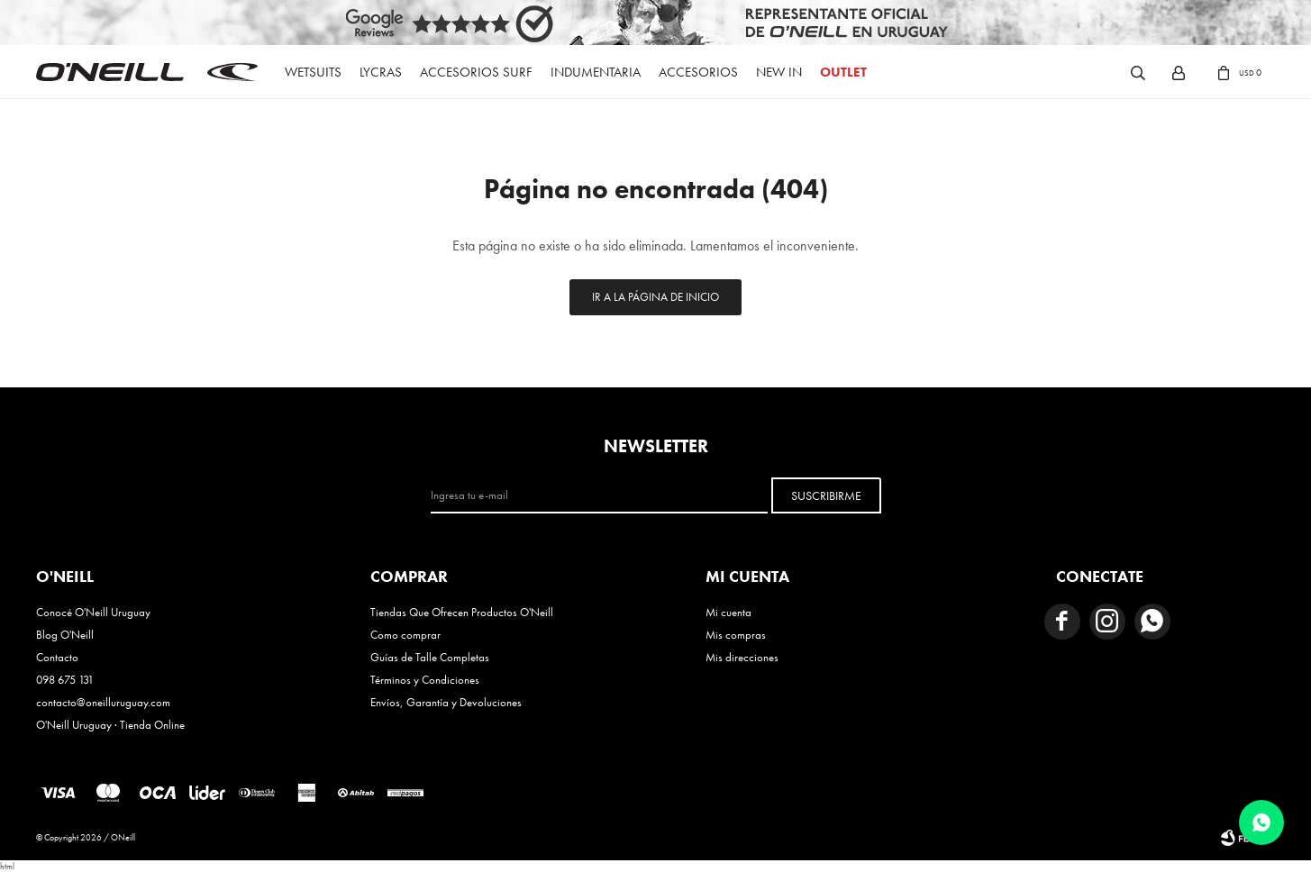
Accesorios (698, 72)
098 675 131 (65, 679)
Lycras (381, 72)
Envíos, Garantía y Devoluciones (446, 702)
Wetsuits (313, 72)
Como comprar (405, 634)
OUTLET (843, 72)
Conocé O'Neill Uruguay (93, 612)
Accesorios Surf (476, 72)
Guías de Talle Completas (429, 657)
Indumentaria (596, 72)
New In (779, 72)
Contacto (57, 657)
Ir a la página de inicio (655, 296)
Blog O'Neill (65, 634)
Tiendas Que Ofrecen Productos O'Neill (461, 612)
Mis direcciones (742, 657)
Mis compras (736, 634)
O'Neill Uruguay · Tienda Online (110, 724)
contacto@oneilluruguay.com (103, 702)
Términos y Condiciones (424, 679)
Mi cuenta (728, 612)
